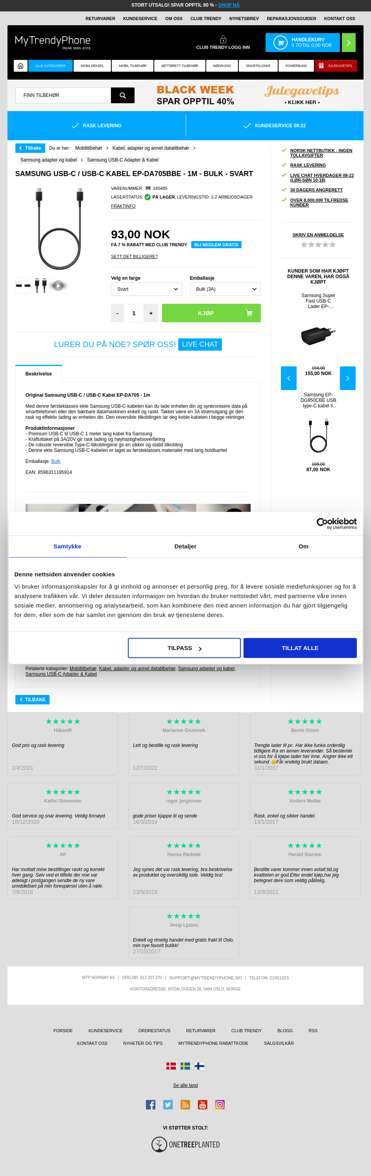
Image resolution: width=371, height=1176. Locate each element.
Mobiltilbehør (83, 668)
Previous (289, 378)
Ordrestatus (154, 1030)
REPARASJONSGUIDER (291, 18)
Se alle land (185, 1085)
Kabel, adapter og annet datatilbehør (137, 668)
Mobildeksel (92, 66)
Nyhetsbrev (244, 18)
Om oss (174, 18)
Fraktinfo (123, 206)
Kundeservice (140, 18)
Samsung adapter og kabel (206, 668)
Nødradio (222, 66)
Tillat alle (300, 648)
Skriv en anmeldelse (318, 234)
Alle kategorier (50, 66)
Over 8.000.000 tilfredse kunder (314, 202)
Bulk (55, 461)
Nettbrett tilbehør (179, 66)
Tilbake (33, 148)
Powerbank (296, 66)
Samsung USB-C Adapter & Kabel (61, 674)
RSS (312, 1030)
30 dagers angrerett (312, 190)
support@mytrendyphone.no (205, 977)
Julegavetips (340, 66)
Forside (63, 1030)
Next (348, 378)
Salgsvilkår (279, 1043)
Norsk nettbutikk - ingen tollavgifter (317, 153)
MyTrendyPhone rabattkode (213, 1043)
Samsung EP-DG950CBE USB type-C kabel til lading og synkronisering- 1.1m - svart (318, 400)
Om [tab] (303, 546)
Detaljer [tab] (186, 546)
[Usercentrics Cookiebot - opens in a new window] (322, 523)
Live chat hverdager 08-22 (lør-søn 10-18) (317, 177)
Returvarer (100, 18)
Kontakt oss (339, 18)
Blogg (285, 1030)
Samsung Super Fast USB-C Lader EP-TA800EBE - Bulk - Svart (318, 301)
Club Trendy (205, 18)
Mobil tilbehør (132, 66)
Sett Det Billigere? (134, 256)
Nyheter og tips (142, 1043)
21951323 (279, 977)
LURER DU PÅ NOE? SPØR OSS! (138, 344)
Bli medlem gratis (216, 244)
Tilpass (184, 648)
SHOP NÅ (229, 5)
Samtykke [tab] (67, 546)
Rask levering (303, 165)
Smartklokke (258, 66)
